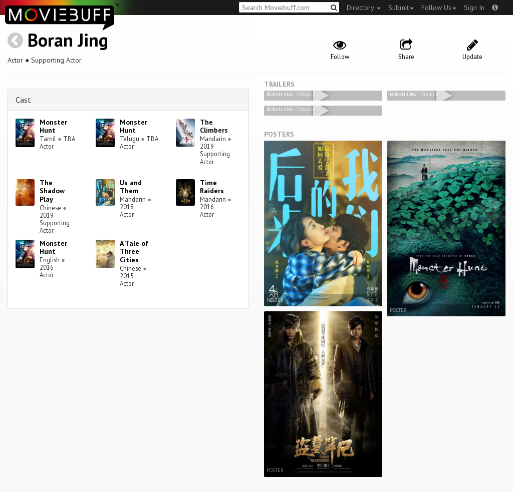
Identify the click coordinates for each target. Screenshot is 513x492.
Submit (401, 7)
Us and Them (131, 187)
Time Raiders (212, 187)
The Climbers (214, 126)
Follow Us (438, 7)
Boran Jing (68, 40)
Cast (23, 100)
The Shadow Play (52, 191)
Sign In (474, 7)
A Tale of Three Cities (134, 252)
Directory (364, 7)
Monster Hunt (53, 126)
